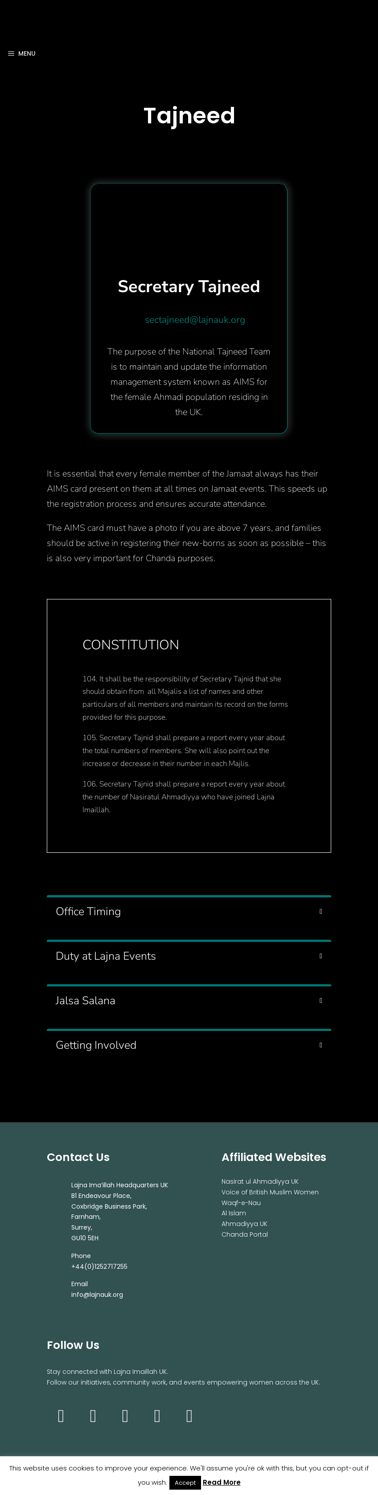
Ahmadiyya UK (244, 1223)
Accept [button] (185, 1483)
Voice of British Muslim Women (270, 1192)
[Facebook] (93, 1415)
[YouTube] (125, 1415)
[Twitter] (157, 1415)
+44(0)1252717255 (99, 1266)
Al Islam (234, 1213)
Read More (222, 1482)
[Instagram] (61, 1415)
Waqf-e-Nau (241, 1202)
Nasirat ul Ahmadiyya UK (260, 1181)
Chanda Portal (245, 1234)
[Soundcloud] (189, 1415)
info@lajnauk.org (97, 1294)
